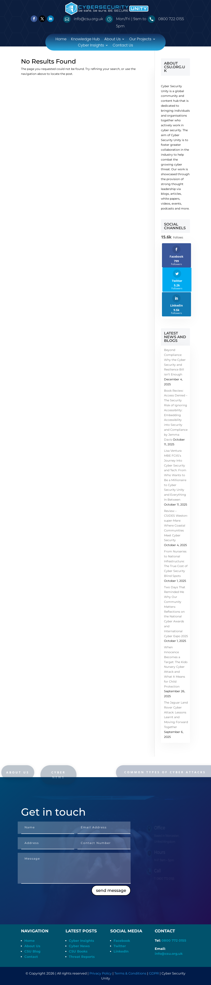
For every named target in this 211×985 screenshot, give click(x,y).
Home (60, 40)
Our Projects (140, 40)
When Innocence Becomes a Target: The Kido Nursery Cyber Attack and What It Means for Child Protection (176, 666)
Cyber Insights (91, 46)
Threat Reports (82, 957)
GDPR (154, 973)
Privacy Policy (100, 973)
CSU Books (78, 951)
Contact (31, 957)
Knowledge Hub (85, 40)
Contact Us (123, 46)
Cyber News (79, 946)
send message (111, 890)
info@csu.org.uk (169, 954)
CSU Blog (32, 951)
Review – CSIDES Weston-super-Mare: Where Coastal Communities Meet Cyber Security (176, 525)
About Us (112, 40)
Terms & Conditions (130, 973)
